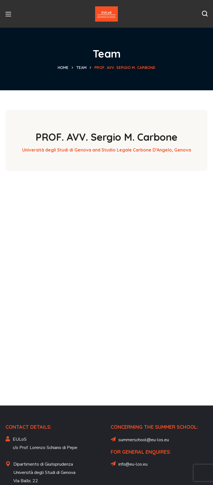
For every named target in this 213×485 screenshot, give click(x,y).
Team (81, 67)
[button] (204, 14)
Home (63, 67)
